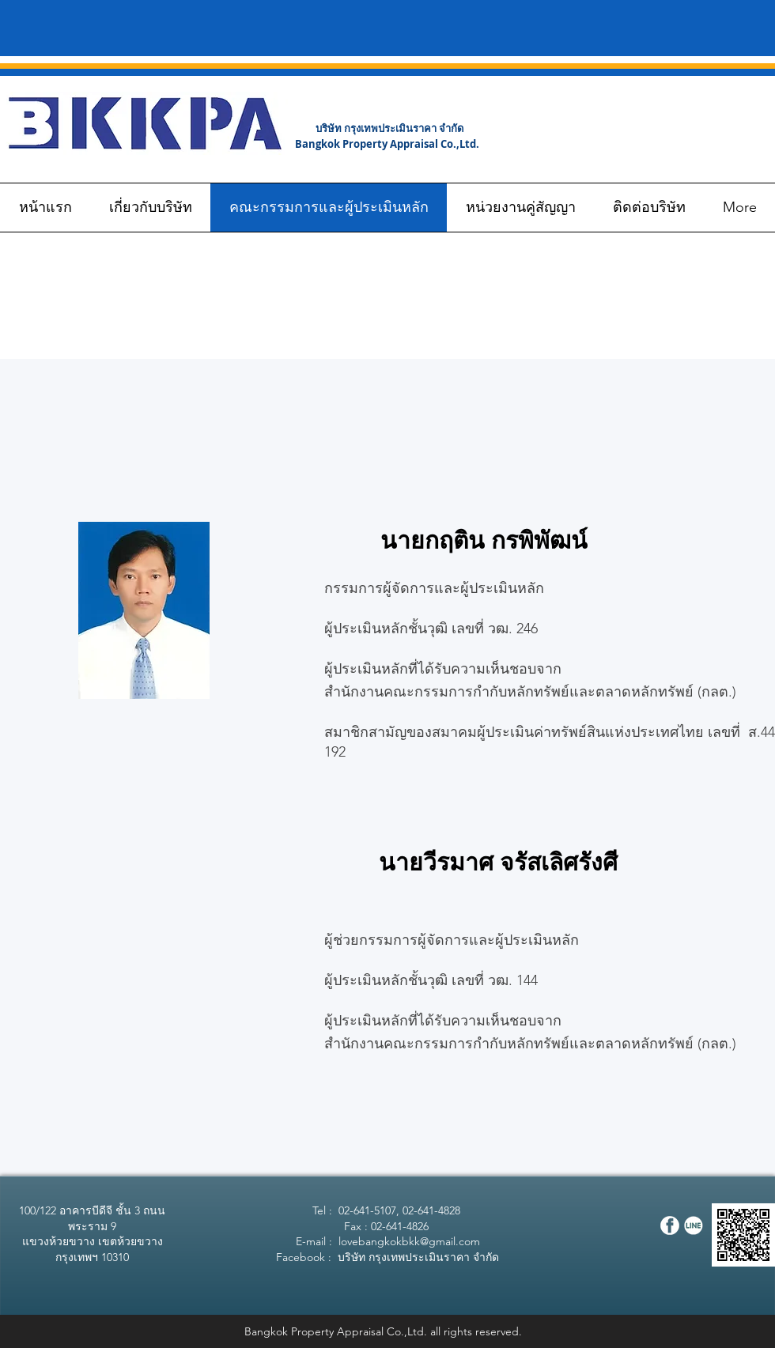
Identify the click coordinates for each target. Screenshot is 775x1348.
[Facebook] (669, 1225)
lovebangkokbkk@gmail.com (409, 1241)
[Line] (693, 1225)
